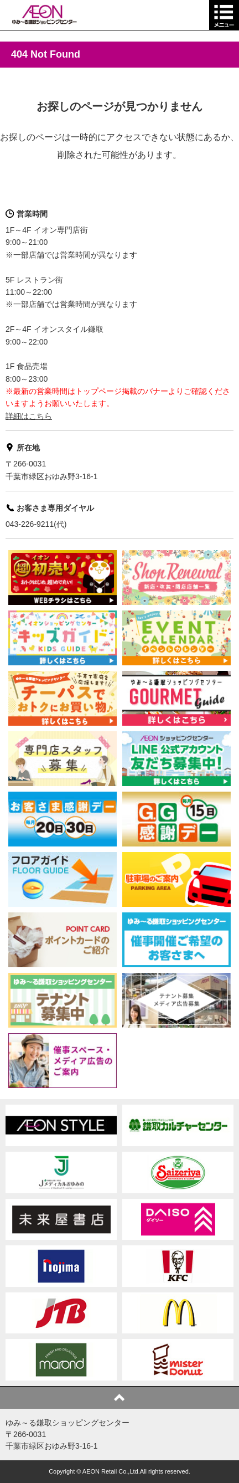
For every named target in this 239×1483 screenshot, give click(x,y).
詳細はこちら (29, 416)
